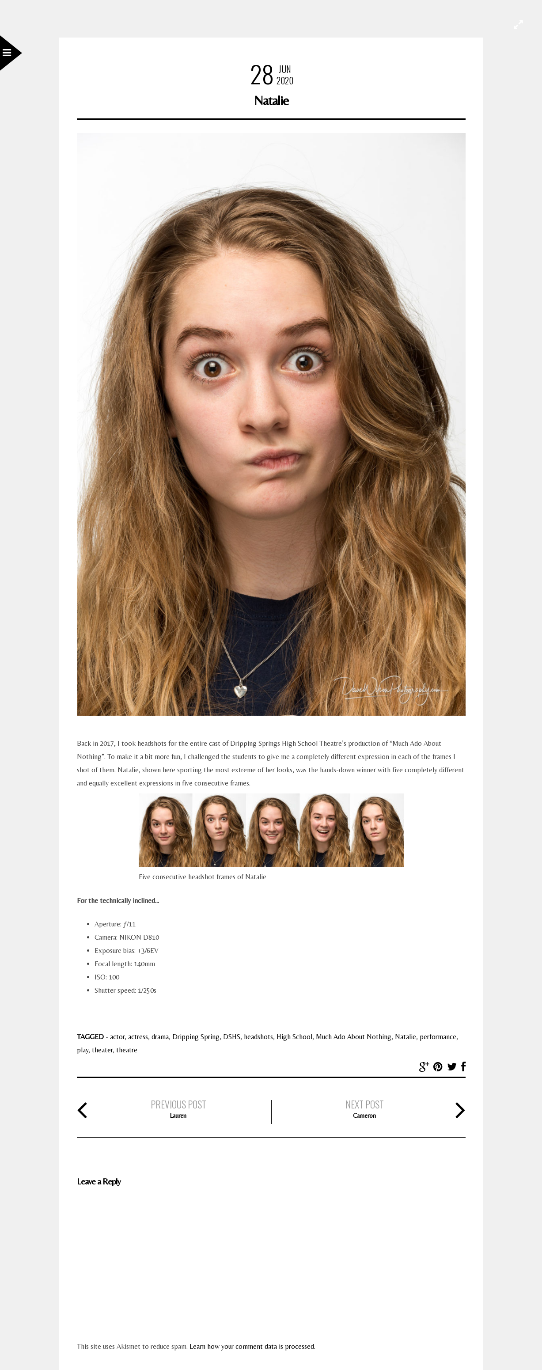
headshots (258, 1036)
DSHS (231, 1036)
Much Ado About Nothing (353, 1036)
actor (117, 1036)
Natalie (405, 1036)
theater (102, 1050)
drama (160, 1036)
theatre (126, 1050)
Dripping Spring (196, 1036)
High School (294, 1036)
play (82, 1050)
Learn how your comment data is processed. (252, 1346)
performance (438, 1036)
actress (138, 1036)
